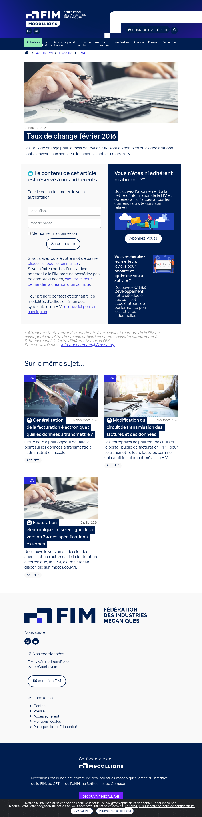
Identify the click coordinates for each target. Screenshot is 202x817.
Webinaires (122, 42)
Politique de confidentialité (55, 730)
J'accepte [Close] (82, 811)
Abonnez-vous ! (143, 239)
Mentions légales (47, 725)
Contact (40, 710)
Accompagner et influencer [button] (63, 44)
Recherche (169, 42)
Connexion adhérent (147, 30)
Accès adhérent (46, 720)
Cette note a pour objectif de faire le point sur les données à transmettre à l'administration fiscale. (61, 438)
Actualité (33, 462)
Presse (152, 42)
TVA (82, 53)
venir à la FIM (47, 684)
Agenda (139, 42)
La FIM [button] (45, 44)
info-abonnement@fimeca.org (88, 345)
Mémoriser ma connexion (52, 234)
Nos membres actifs (88, 44)
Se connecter (63, 244)
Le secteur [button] (105, 44)
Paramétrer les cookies (115, 811)
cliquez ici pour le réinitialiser (53, 264)
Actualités (33, 42)
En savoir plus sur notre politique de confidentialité (160, 806)
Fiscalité (65, 53)
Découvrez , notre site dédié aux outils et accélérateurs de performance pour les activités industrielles (132, 286)
